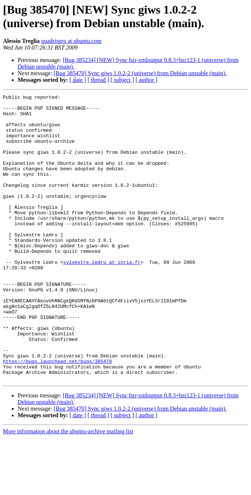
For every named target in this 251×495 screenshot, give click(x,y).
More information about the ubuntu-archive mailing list (68, 488)
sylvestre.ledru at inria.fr (102, 296)
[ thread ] (98, 80)
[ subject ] (122, 80)
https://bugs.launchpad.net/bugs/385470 (57, 415)
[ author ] (147, 80)
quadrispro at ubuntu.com (71, 41)
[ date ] (77, 80)
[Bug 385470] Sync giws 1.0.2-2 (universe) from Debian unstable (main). (140, 73)
